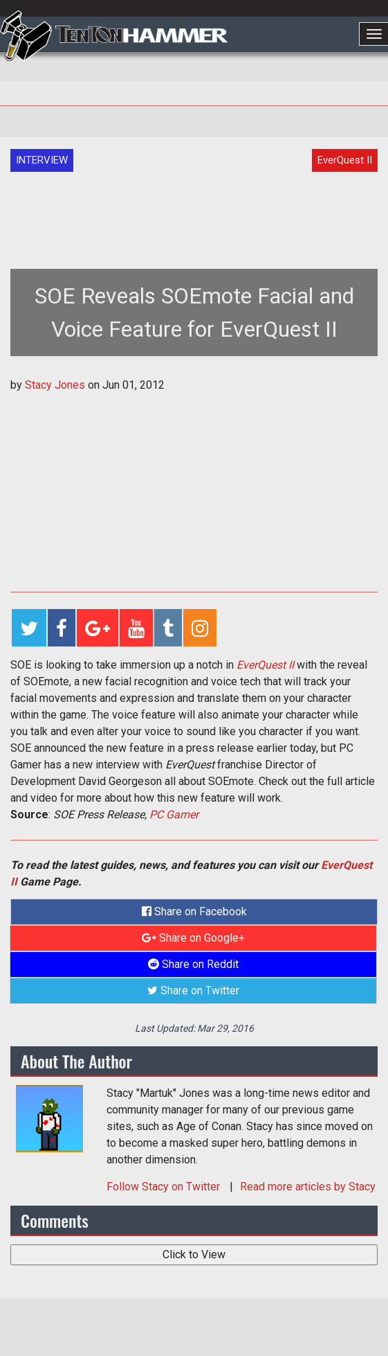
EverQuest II (265, 664)
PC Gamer (173, 814)
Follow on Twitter (165, 1186)
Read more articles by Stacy (308, 1186)
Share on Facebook (194, 911)
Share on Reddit (193, 964)
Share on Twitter (193, 990)
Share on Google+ (193, 937)
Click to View (194, 1254)
